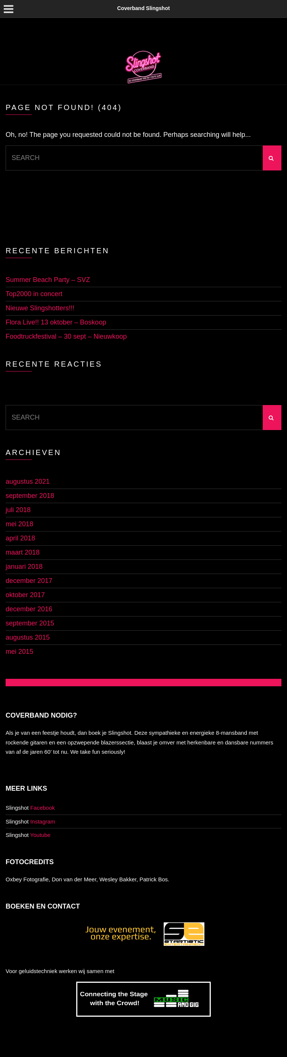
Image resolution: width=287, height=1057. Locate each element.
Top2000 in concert (34, 294)
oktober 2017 (25, 595)
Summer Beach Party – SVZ (48, 279)
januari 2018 (24, 566)
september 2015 (30, 623)
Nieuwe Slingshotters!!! (40, 308)
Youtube (40, 835)
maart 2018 (23, 552)
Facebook (42, 807)
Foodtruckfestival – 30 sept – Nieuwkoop (66, 336)
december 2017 (29, 580)
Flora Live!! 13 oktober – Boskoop (56, 322)
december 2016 (29, 609)
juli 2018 (18, 510)
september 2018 (30, 495)
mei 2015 (19, 651)
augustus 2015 (28, 637)
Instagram (42, 821)
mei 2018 (19, 524)
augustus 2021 (28, 481)
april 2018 (20, 538)
